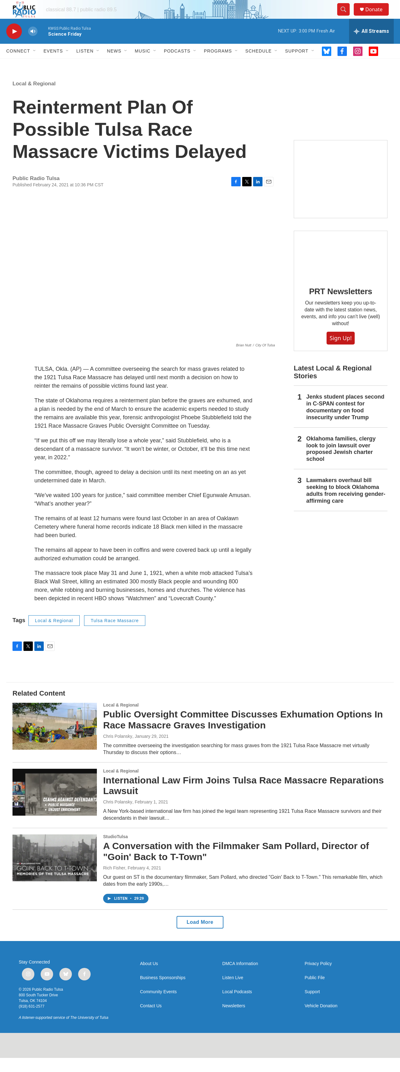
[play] (14, 45)
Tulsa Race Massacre (115, 634)
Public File (315, 991)
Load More (200, 936)
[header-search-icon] (346, 16)
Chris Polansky (117, 750)
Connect (18, 65)
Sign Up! (341, 352)
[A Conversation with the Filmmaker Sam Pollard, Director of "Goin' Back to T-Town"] (54, 871)
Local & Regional (34, 98)
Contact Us (151, 1020)
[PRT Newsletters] (340, 268)
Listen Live (232, 991)
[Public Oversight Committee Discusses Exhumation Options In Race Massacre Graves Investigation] (54, 740)
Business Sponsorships (163, 991)
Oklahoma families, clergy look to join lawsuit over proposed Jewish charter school (341, 463)
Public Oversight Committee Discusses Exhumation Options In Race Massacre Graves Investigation (243, 733)
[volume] (33, 45)
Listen (84, 65)
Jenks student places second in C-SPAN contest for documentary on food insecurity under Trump (345, 421)
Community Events (158, 1006)
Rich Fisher (114, 881)
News (114, 65)
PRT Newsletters (340, 305)
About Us (149, 977)
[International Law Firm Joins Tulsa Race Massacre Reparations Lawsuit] (54, 806)
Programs (218, 65)
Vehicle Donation (321, 1020)
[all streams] (371, 45)
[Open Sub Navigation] (34, 65)
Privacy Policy (318, 977)
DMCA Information (240, 977)
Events (53, 65)
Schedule (258, 65)
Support (296, 65)
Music (142, 65)
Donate (378, 16)
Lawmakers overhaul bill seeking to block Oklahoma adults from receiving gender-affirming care (345, 504)
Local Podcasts (237, 1006)
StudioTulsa (115, 850)
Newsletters (233, 1020)
